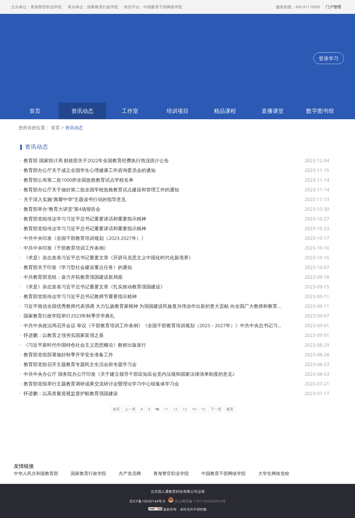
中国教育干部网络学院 (223, 473)
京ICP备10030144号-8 (147, 501)
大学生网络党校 (273, 473)
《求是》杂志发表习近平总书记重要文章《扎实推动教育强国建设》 (92, 286)
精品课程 (225, 111)
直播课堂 (273, 111)
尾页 (230, 409)
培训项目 (177, 111)
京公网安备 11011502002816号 (197, 501)
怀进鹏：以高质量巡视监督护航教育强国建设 (69, 393)
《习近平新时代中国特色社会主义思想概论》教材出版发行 (83, 345)
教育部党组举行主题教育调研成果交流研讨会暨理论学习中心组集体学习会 (99, 383)
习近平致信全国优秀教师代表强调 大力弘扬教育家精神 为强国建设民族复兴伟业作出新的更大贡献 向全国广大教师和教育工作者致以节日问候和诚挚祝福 (151, 306)
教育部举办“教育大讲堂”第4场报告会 (60, 209)
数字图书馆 (320, 111)
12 (175, 409)
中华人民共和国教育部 (36, 473)
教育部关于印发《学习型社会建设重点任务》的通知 (76, 267)
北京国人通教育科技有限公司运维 (178, 491)
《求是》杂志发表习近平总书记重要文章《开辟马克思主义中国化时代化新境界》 (106, 257)
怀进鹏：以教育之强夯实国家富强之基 (62, 335)
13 (184, 409)
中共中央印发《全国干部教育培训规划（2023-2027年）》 (83, 238)
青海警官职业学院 (171, 473)
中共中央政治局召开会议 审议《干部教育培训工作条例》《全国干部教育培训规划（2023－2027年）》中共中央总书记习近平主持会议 (151, 325)
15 (203, 409)
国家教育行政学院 (88, 473)
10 (157, 409)
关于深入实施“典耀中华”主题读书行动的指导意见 (73, 199)
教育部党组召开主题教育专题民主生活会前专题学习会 (78, 364)
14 (194, 409)
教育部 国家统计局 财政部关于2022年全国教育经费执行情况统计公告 (94, 160)
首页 (34, 111)
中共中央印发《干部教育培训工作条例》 (64, 248)
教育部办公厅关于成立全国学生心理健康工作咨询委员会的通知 (88, 170)
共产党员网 (130, 473)
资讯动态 (82, 111)
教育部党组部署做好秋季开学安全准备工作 (66, 354)
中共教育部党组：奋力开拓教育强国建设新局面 (71, 277)
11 (166, 409)
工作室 (130, 111)
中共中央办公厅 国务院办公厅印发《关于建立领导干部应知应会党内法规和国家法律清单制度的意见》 (128, 374)
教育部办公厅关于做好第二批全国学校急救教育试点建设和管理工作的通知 (99, 189)
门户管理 (333, 6)
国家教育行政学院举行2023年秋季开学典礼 (67, 316)
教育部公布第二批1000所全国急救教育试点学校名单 (76, 180)
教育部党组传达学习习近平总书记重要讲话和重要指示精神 (83, 218)
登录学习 (329, 58)
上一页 (130, 409)
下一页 (216, 409)
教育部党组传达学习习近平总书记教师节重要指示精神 (78, 296)
